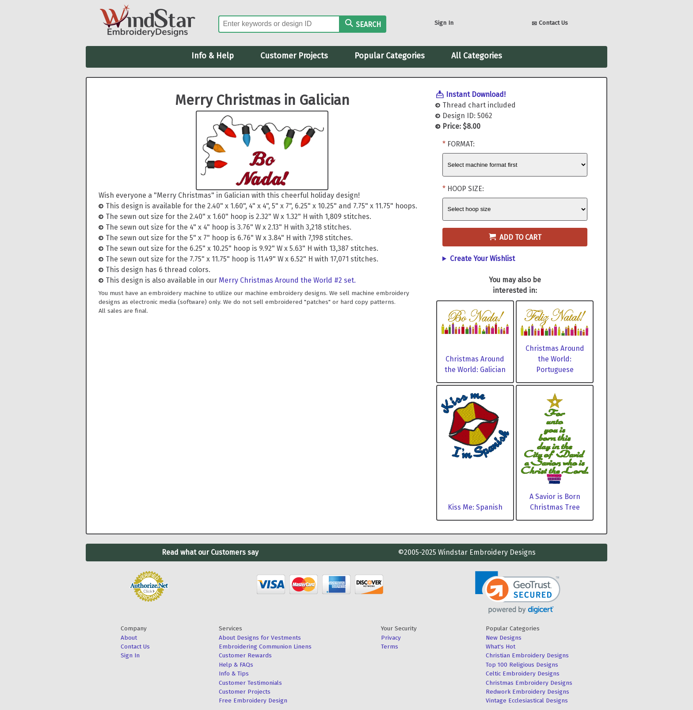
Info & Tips (234, 673)
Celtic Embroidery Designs (523, 673)
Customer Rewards (245, 655)
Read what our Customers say (210, 552)
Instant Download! (476, 94)
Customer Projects (294, 56)
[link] (517, 592)
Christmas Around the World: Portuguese (554, 359)
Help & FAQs (236, 664)
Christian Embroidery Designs (527, 655)
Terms (389, 646)
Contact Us (550, 24)
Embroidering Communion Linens (265, 646)
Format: (461, 144)
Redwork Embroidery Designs (527, 691)
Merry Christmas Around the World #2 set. (287, 280)
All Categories (476, 56)
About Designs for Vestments (260, 637)
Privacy (391, 637)
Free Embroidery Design (253, 700)
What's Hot (500, 646)
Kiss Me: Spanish (475, 507)
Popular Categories (389, 56)
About (129, 637)
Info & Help (212, 56)
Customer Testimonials (250, 683)
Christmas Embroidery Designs (529, 683)
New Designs (504, 637)
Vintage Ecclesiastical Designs (527, 700)
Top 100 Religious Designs (522, 664)
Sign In (443, 23)
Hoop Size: (465, 188)
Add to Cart (515, 237)
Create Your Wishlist (482, 258)
